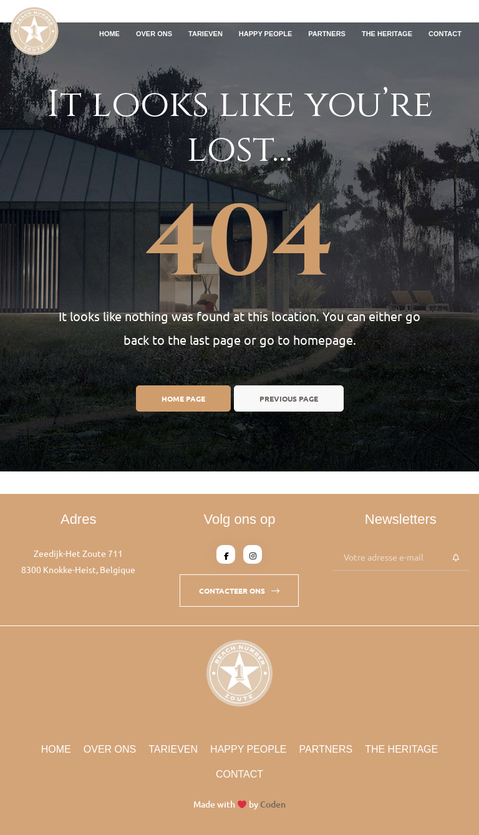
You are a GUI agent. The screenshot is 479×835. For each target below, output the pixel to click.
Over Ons (154, 33)
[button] (239, 590)
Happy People (265, 33)
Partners (327, 33)
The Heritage (387, 33)
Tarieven (205, 33)
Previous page (288, 398)
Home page (183, 398)
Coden (273, 804)
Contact (445, 33)
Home (109, 33)
